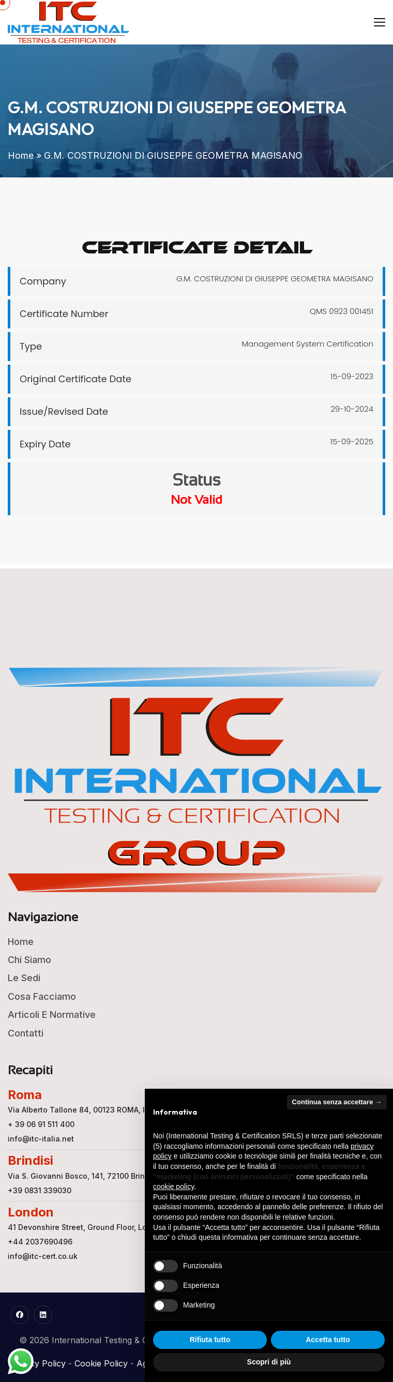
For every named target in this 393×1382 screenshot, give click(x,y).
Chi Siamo (29, 959)
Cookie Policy (101, 1363)
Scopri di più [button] (269, 1362)
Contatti (25, 1033)
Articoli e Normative (52, 1014)
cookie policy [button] (173, 1186)
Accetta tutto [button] (328, 1339)
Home (21, 155)
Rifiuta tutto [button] (210, 1339)
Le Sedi (24, 977)
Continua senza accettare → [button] (337, 1102)
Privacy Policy (38, 1363)
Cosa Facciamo (42, 996)
